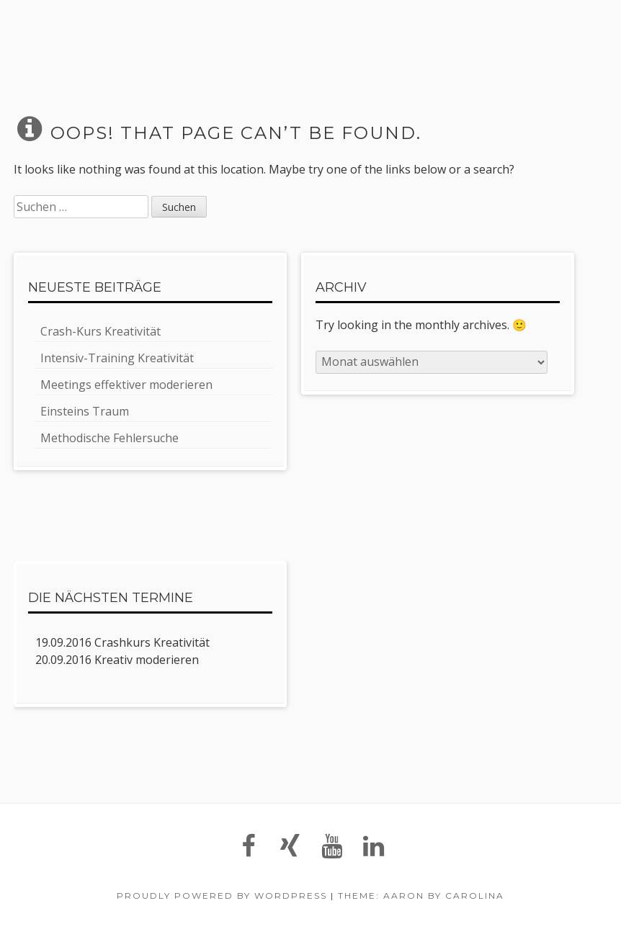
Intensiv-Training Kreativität (117, 358)
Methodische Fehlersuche (109, 438)
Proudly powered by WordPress (222, 895)
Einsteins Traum (84, 411)
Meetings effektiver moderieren (126, 384)
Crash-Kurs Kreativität (100, 331)
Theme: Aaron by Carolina (421, 895)
